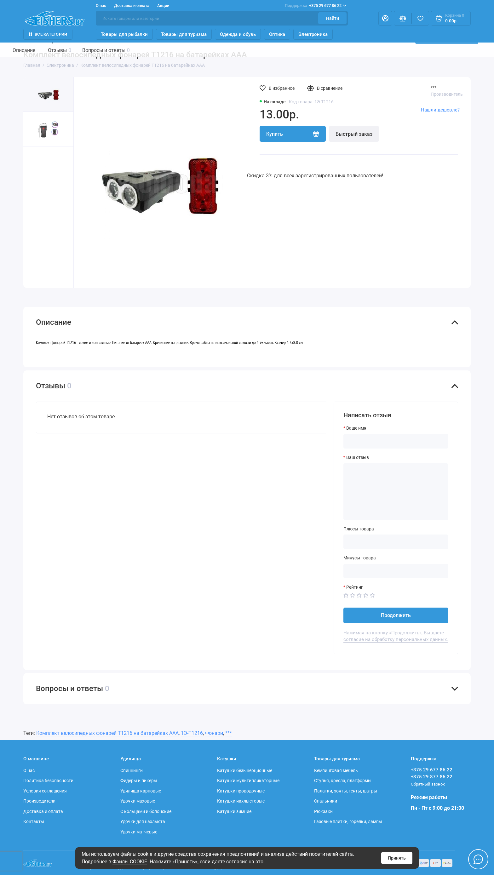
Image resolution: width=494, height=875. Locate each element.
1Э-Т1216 (192, 733)
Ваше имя (356, 428)
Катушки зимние (234, 811)
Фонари (214, 733)
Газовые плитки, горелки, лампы (348, 821)
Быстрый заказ (354, 134)
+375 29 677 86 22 (316, 5)
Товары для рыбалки (124, 34)
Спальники (325, 801)
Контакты (33, 821)
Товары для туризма (184, 34)
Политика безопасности (48, 780)
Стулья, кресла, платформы (342, 780)
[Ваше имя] (395, 441)
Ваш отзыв (357, 457)
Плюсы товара (358, 528)
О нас (101, 5)
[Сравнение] (402, 18)
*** (433, 87)
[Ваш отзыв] (395, 491)
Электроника (313, 34)
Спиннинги (131, 770)
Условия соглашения (45, 790)
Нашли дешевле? (440, 110)
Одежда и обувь (238, 34)
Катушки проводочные (241, 790)
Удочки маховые (137, 801)
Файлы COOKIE (129, 862)
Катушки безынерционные (244, 770)
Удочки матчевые (138, 831)
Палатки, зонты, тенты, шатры (345, 790)
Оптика (277, 34)
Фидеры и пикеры (138, 780)
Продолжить (396, 615)
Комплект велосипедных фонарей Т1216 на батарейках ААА (107, 733)
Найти (332, 18)
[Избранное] (420, 18)
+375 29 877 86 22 (431, 777)
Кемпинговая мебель (336, 770)
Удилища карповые (140, 790)
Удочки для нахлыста (142, 821)
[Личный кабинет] (385, 18)
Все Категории (48, 34)
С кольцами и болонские (145, 811)
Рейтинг (354, 587)
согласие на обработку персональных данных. (395, 639)
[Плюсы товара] (395, 542)
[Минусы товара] (395, 571)
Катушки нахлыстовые (241, 801)
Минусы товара (359, 557)
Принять (397, 858)
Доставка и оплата (131, 5)
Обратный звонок (428, 784)
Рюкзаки (323, 811)
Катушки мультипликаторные (248, 780)
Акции (163, 5)
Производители (39, 801)
